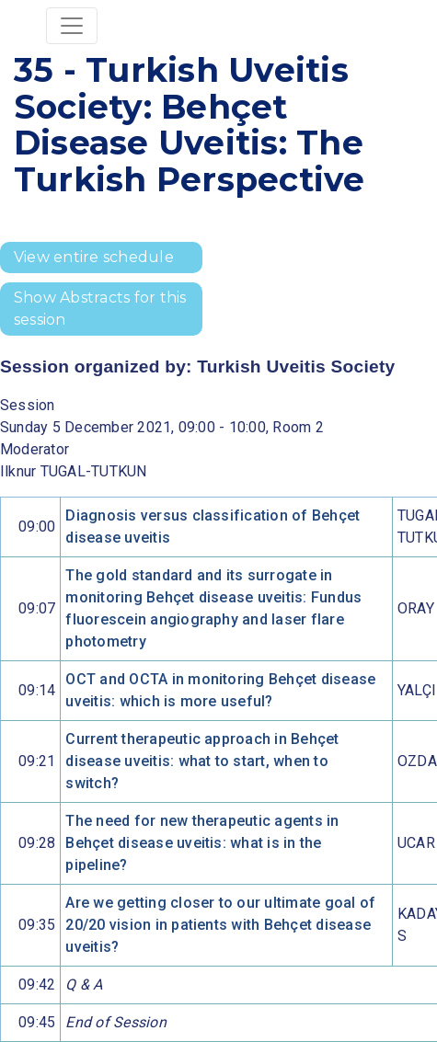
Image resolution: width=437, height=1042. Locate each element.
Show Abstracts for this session (100, 308)
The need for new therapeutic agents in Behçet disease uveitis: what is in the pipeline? (202, 843)
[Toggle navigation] (72, 25)
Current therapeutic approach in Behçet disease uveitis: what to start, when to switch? (202, 761)
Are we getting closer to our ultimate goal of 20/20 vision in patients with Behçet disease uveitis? (220, 925)
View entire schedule (94, 257)
